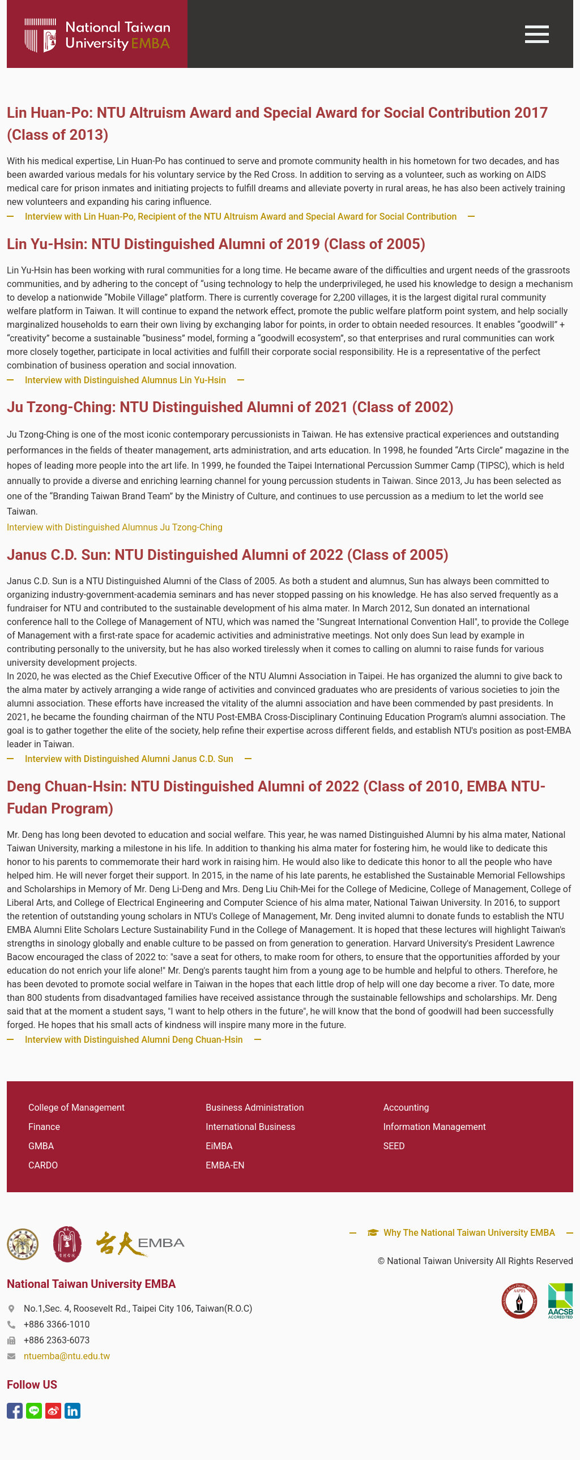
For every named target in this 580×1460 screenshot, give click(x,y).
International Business (250, 1126)
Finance (44, 1126)
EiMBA (219, 1146)
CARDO (43, 1165)
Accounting (406, 1107)
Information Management (434, 1126)
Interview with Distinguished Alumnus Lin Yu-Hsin (125, 380)
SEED (394, 1146)
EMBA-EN (225, 1165)
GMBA (41, 1146)
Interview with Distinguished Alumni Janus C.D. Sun (129, 758)
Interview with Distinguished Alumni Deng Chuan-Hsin (134, 1039)
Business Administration (255, 1107)
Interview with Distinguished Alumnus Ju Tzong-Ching (115, 527)
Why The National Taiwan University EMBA (461, 1232)
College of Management (76, 1107)
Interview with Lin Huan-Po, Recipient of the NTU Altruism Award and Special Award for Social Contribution (241, 216)
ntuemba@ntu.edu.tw (67, 1356)
